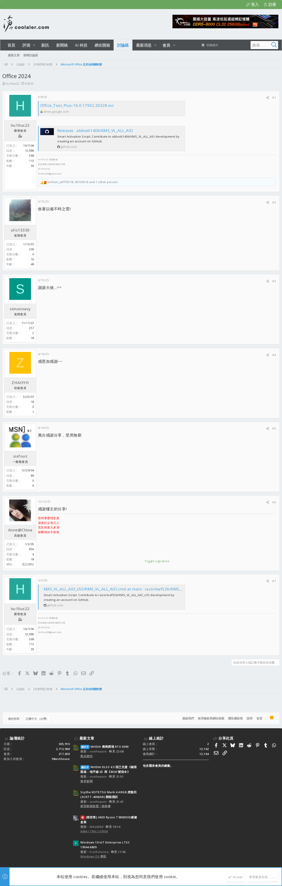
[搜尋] (250, 45)
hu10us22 (14, 83)
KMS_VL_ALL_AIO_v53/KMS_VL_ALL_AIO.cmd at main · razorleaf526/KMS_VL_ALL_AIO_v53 (128, 589)
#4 (273, 355)
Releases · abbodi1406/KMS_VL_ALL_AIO (96, 130)
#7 (273, 581)
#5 (273, 428)
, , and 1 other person (84, 182)
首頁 (258, 718)
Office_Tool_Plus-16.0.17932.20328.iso (78, 105)
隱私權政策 (234, 718)
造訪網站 (29, 564)
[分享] (266, 98)
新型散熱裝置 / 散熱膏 (95, 806)
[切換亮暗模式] (209, 45)
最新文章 (86, 738)
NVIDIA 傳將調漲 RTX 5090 (104, 747)
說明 (248, 718)
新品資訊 (86, 756)
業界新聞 (86, 781)
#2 (273, 202)
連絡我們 (187, 718)
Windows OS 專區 (93, 856)
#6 (273, 502)
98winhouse (61, 759)
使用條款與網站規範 (209, 718)
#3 (273, 281)
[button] (34, 45)
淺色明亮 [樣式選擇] (15, 719)
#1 (273, 98)
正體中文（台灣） (38, 719)
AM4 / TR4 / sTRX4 (94, 831)
